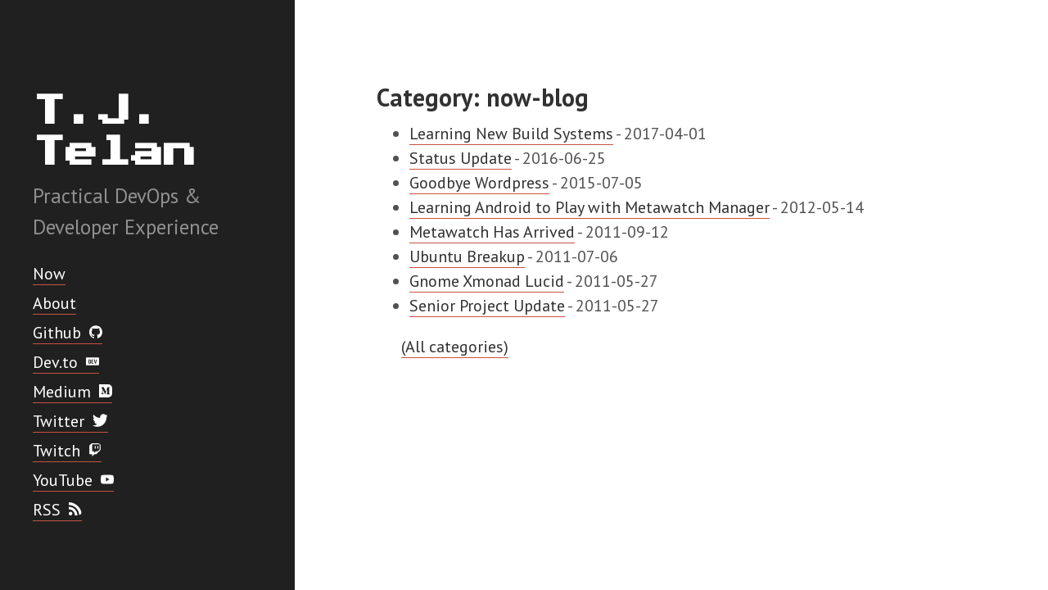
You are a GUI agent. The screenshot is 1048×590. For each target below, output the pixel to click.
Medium (72, 391)
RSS (57, 509)
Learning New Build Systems (511, 133)
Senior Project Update (487, 305)
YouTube (73, 480)
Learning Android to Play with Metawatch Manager (589, 207)
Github (67, 332)
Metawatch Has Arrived (492, 232)
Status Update (460, 158)
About (54, 303)
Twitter (70, 421)
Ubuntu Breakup (467, 256)
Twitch (67, 450)
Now (49, 273)
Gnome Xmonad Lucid (486, 281)
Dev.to (66, 362)
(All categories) (454, 346)
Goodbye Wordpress (479, 182)
